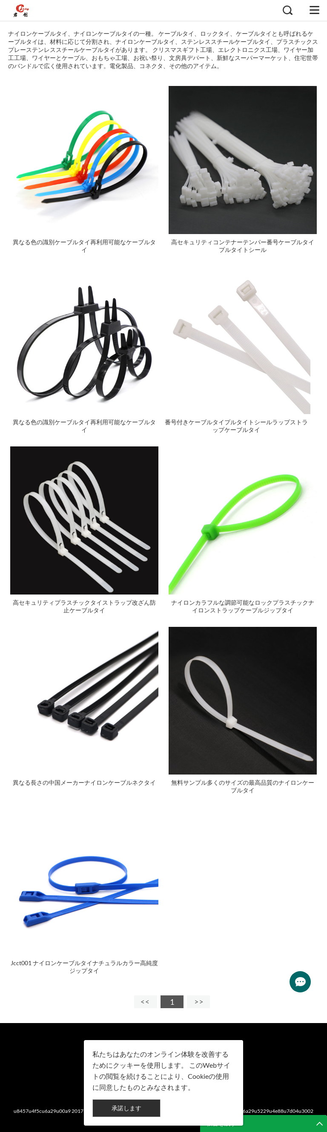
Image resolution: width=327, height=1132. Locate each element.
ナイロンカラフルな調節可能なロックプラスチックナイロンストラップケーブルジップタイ (242, 606)
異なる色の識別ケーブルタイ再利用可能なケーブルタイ (84, 245)
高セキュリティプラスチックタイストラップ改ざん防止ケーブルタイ (84, 606)
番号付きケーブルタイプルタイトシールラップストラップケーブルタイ (236, 425)
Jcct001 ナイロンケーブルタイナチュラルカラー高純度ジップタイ (84, 966)
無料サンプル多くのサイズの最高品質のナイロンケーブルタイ (242, 786)
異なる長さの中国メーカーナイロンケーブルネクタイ (84, 782)
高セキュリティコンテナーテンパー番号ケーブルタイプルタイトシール (242, 245)
